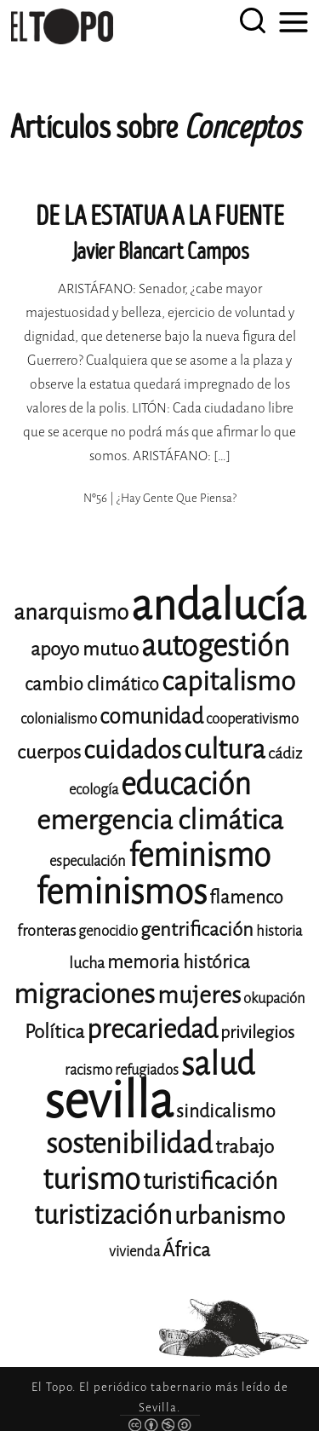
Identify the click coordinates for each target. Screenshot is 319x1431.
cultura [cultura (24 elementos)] (224, 749)
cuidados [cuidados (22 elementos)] (132, 750)
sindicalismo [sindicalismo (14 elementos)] (226, 1111)
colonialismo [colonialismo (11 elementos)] (58, 719)
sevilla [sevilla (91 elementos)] (109, 1101)
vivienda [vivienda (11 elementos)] (134, 1251)
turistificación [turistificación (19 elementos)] (210, 1181)
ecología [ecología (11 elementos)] (93, 789)
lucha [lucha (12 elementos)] (87, 963)
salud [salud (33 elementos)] (217, 1064)
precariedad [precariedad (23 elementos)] (152, 1029)
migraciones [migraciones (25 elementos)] (84, 994)
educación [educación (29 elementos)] (186, 785)
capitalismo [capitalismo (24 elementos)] (228, 681)
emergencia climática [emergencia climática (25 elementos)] (160, 820)
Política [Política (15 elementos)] (54, 1031)
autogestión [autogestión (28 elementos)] (215, 645)
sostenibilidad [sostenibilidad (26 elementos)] (129, 1144)
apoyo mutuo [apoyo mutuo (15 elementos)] (85, 649)
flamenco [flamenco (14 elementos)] (246, 897)
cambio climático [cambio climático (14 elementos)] (92, 684)
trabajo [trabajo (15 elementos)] (244, 1146)
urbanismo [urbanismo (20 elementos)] (229, 1216)
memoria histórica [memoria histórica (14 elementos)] (178, 962)
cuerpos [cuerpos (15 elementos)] (49, 752)
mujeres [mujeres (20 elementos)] (199, 995)
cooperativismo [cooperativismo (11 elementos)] (252, 719)
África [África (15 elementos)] (186, 1250)
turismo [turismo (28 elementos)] (91, 1179)
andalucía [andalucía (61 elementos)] (218, 605)
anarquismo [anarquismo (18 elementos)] (71, 612)
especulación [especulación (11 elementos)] (87, 861)
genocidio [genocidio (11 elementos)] (108, 931)
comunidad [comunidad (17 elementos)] (151, 716)
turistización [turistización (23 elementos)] (103, 1214)
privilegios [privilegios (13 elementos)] (257, 1032)
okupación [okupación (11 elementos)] (274, 998)
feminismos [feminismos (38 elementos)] (121, 892)
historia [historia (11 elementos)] (279, 931)
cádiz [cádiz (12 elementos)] (285, 753)
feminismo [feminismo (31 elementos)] (199, 855)
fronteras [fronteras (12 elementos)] (46, 930)
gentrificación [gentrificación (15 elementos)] (196, 929)
